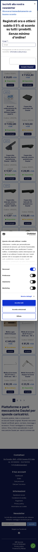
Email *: (5, 41)
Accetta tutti (19, 303)
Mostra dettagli (26, 296)
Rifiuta (19, 316)
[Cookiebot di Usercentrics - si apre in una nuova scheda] (27, 234)
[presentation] (23, 61)
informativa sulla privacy (18, 52)
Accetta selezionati (19, 309)
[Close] (34, 4)
